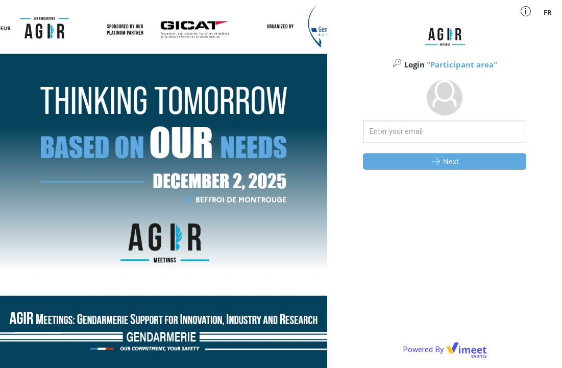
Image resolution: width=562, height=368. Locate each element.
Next (444, 161)
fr (548, 12)
